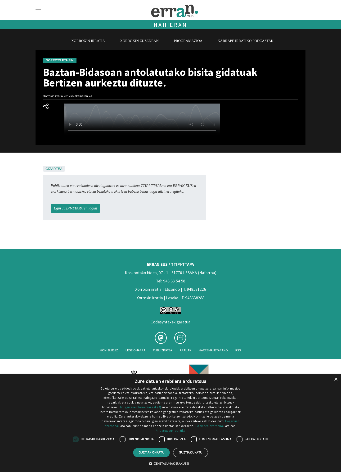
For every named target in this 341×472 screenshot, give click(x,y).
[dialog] (170, 423)
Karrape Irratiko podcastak (246, 41)
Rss (238, 350)
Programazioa (188, 41)
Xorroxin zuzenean (139, 41)
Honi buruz (109, 350)
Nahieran (170, 24)
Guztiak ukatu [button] (190, 452)
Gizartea (54, 169)
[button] (170, 463)
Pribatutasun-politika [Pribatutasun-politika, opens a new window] (170, 431)
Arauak (185, 350)
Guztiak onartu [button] (152, 452)
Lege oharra (135, 350)
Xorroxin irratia (88, 41)
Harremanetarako (213, 350)
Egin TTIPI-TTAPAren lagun (75, 208)
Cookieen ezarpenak (209, 426)
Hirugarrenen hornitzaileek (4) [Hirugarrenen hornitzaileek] (140, 407)
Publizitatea (162, 350)
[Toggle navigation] (38, 11)
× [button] (335, 379)
